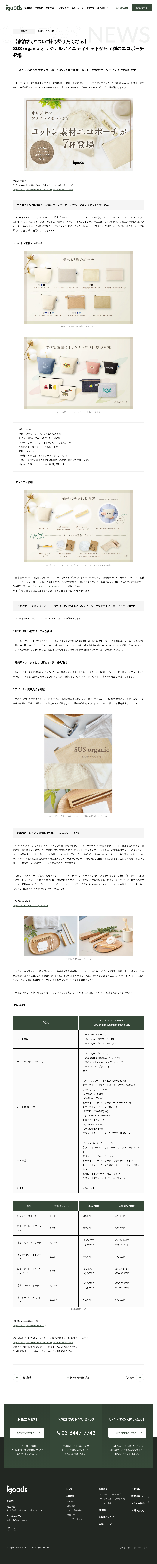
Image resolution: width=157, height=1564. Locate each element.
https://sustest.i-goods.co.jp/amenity (30, 905)
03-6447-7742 (16, 1516)
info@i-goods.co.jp (19, 1520)
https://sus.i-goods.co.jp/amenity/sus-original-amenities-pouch (43, 189)
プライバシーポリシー (142, 1548)
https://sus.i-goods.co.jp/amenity (43, 586)
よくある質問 (125, 1548)
